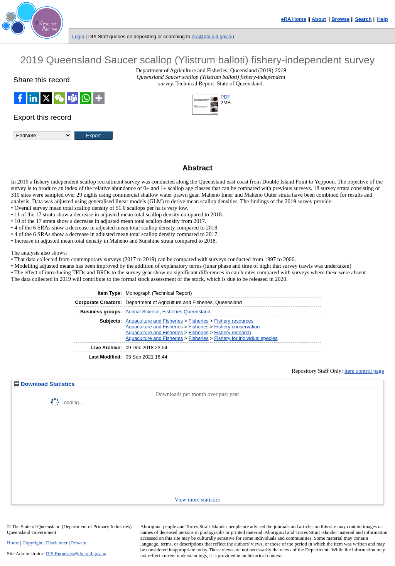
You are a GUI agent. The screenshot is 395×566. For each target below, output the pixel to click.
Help (382, 19)
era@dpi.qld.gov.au (213, 36)
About (319, 19)
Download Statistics (44, 384)
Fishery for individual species (245, 338)
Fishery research (232, 332)
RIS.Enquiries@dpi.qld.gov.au (76, 553)
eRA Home (293, 19)
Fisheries (199, 321)
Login (78, 36)
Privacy (78, 543)
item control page (364, 371)
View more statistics (198, 499)
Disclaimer (57, 543)
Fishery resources (233, 321)
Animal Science (142, 311)
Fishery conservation (237, 327)
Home (13, 543)
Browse (340, 19)
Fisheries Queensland (186, 311)
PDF (226, 97)
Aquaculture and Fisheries (154, 321)
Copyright (32, 543)
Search (363, 19)
